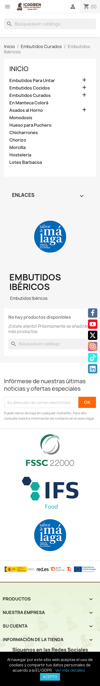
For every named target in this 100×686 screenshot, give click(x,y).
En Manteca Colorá (28, 103)
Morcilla (17, 147)
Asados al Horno (26, 110)
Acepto (50, 676)
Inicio (19, 68)
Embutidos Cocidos (29, 88)
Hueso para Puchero (30, 125)
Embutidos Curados (30, 95)
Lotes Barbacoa (25, 162)
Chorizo (17, 140)
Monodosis (20, 118)
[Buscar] (50, 24)
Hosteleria (20, 155)
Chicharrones (23, 132)
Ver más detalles (70, 670)
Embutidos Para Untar (32, 80)
